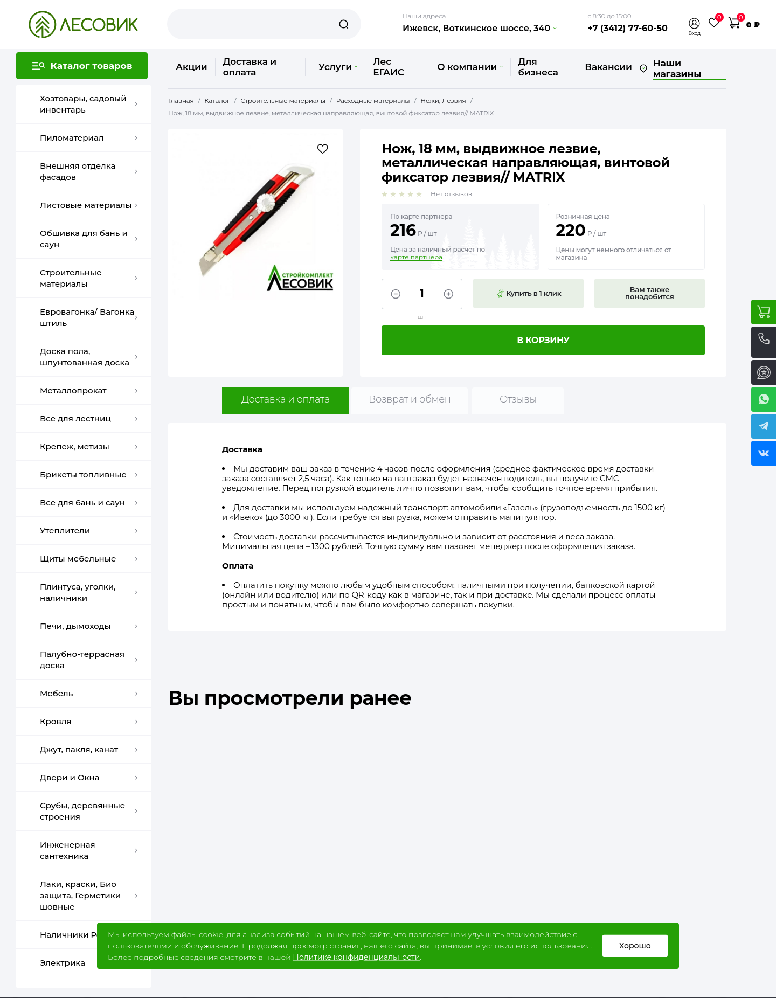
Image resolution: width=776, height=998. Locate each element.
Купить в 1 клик (529, 294)
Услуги (337, 66)
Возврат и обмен (410, 399)
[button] (694, 23)
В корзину (543, 340)
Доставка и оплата (249, 67)
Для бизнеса (538, 67)
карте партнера (416, 257)
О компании (469, 66)
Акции (191, 66)
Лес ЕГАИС (388, 67)
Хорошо (635, 946)
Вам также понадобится (649, 293)
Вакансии (608, 66)
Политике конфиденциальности (356, 957)
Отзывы (518, 399)
